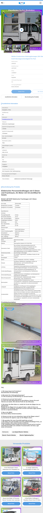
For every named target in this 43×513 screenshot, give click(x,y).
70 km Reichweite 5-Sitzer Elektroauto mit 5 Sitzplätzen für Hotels (11, 387)
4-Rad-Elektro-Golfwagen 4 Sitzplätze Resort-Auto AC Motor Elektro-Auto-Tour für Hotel (31, 418)
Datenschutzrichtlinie (19, 508)
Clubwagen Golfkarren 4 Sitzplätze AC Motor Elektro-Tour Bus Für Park (11, 448)
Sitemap (27, 508)
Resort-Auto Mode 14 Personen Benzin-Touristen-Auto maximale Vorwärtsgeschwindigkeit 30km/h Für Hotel (11, 418)
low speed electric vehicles (20, 350)
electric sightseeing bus (27, 353)
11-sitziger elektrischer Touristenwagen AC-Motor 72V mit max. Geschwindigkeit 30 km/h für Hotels (32, 387)
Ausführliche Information (11, 97)
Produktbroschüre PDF (7, 119)
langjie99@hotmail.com (9, 472)
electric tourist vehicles (9, 353)
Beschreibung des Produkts (32, 97)
